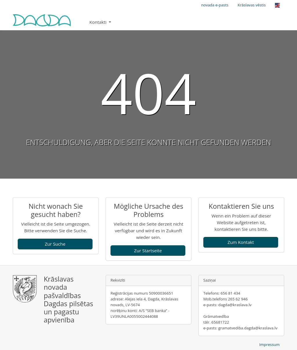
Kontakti (98, 22)
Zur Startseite (148, 250)
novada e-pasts (214, 5)
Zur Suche (55, 244)
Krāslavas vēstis (252, 5)
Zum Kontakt (240, 242)
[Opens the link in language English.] (277, 5)
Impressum (269, 344)
